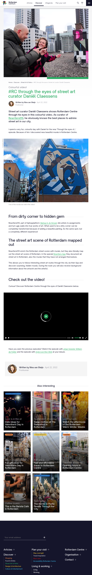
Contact (70, 559)
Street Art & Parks (11, 563)
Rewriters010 (16, 118)
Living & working (42, 566)
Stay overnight (38, 553)
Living (35, 570)
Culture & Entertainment (13, 569)
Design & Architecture (13, 566)
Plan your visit (61, 3)
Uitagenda (49, 3)
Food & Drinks (10, 561)
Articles (29, 3)
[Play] (6, 337)
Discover (39, 3)
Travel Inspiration (39, 556)
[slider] (37, 338)
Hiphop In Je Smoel (48, 223)
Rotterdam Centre (76, 549)
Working (36, 572)
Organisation (73, 554)
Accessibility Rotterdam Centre (44, 561)
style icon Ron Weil (44, 352)
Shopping (8, 558)
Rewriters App (59, 254)
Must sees (37, 558)
